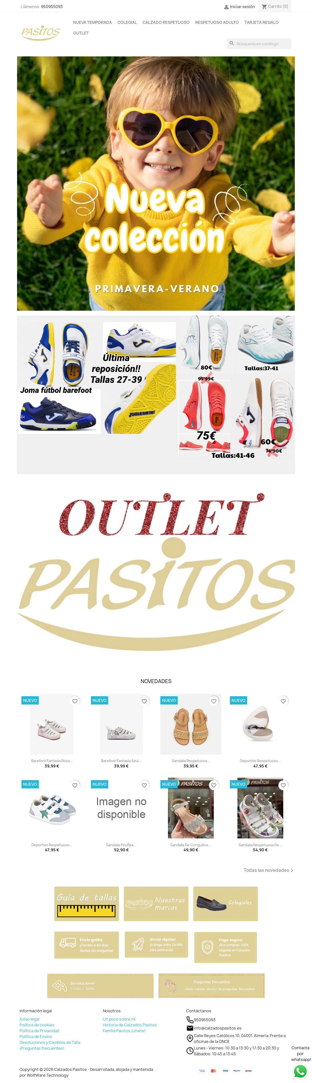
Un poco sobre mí (119, 1019)
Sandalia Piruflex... (121, 845)
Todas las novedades (269, 870)
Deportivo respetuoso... (260, 760)
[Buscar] (259, 43)
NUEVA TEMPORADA (92, 22)
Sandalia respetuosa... (191, 760)
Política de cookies (37, 1025)
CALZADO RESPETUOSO (166, 22)
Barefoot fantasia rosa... (52, 760)
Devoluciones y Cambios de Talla (50, 1042)
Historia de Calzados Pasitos (130, 1025)
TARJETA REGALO (261, 22)
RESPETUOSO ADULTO (217, 22)
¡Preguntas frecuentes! (42, 1048)
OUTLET (81, 33)
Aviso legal (29, 1019)
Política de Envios (36, 1036)
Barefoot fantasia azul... (121, 760)
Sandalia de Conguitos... (190, 845)
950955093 (52, 6)
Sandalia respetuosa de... (260, 845)
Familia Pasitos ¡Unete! (124, 1030)
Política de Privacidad (39, 1030)
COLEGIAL (127, 22)
